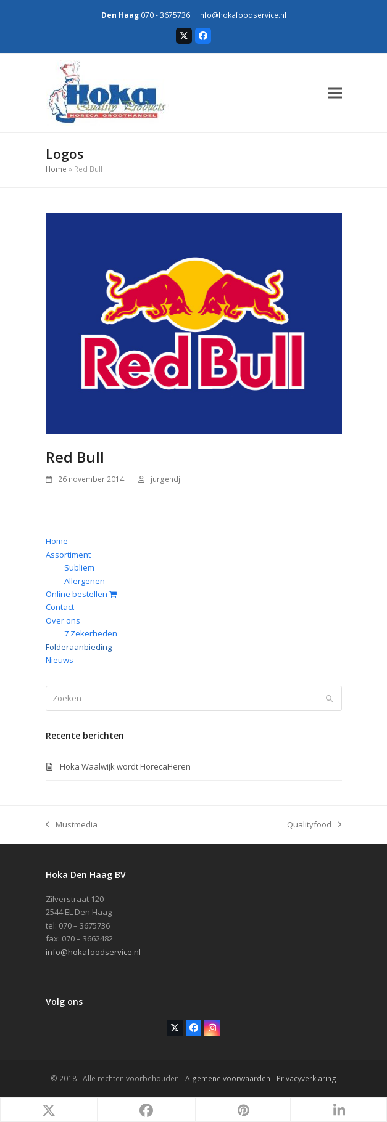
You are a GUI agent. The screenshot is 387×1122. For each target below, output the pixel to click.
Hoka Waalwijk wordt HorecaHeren (125, 766)
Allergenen (84, 581)
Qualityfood (314, 825)
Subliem (79, 567)
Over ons (63, 620)
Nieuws (59, 659)
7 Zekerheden (90, 633)
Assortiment (68, 554)
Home (56, 169)
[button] (335, 92)
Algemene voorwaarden (227, 1078)
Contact (60, 606)
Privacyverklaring (306, 1078)
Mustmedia (72, 825)
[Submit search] (329, 698)
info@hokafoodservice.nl (242, 15)
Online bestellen (81, 594)
